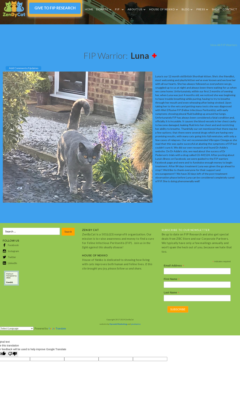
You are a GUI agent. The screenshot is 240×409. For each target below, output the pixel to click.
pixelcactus (136, 324)
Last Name (171, 292)
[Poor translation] (12, 354)
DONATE (102, 9)
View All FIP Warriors (223, 45)
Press (200, 9)
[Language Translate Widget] (17, 328)
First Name (171, 279)
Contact (230, 9)
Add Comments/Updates (23, 68)
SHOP (216, 9)
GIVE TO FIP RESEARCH (55, 8)
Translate (57, 328)
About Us (135, 9)
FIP (117, 9)
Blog (186, 9)
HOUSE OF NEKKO (162, 9)
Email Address (174, 265)
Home (89, 9)
